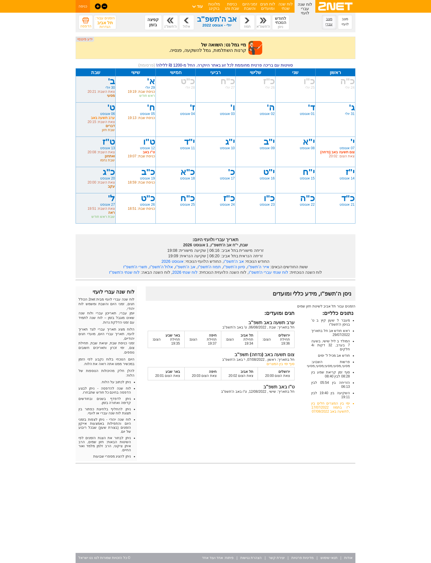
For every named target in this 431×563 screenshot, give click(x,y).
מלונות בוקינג (214, 6)
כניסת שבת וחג (232, 6)
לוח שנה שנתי (285, 6)
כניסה (82, 6)
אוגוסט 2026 (172, 261)
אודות (348, 558)
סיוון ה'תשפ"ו (234, 267)
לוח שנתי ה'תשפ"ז (124, 272)
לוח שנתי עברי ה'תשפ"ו (268, 272)
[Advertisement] (215, 508)
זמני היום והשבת (250, 6)
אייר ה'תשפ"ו (258, 267)
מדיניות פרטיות (302, 558)
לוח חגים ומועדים (267, 6)
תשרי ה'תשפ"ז (135, 267)
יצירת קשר (277, 558)
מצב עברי (329, 21)
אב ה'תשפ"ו (234, 261)
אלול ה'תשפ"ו (161, 267)
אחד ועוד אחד (212, 558)
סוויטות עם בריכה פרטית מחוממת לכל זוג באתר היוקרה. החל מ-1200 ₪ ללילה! (215, 65)
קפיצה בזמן (153, 22)
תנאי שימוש (329, 558)
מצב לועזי (345, 21)
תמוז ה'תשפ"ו (209, 267)
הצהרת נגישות (251, 558)
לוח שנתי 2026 (185, 272)
